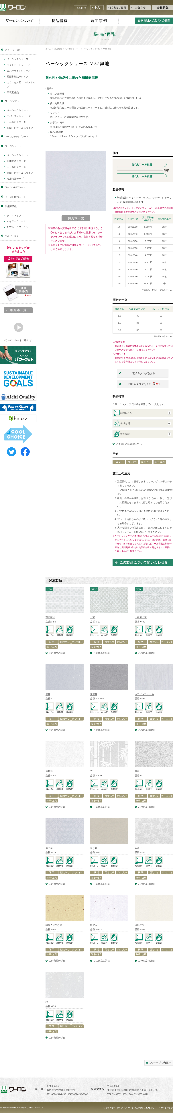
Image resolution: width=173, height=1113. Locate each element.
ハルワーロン (12, 236)
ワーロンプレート (72, 49)
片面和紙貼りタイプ (17, 76)
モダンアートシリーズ (19, 65)
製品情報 (59, 20)
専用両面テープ (15, 178)
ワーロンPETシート (15, 187)
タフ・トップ (14, 215)
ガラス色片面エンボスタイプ (21, 84)
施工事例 (99, 20)
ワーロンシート (13, 146)
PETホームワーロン (17, 227)
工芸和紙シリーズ (16, 122)
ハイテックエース (16, 221)
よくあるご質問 (117, 7)
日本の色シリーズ (16, 161)
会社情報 (162, 7)
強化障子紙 (11, 206)
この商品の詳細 (57, 653)
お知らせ (140, 7)
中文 (97, 7)
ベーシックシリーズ (91, 49)
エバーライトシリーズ (19, 70)
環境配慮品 (13, 92)
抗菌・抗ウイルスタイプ (20, 128)
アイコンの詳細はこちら (129, 443)
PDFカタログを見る (139, 384)
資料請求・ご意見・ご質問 (154, 21)
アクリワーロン (13, 50)
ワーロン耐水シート (15, 197)
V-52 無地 (107, 49)
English (80, 7)
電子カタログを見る (144, 373)
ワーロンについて (20, 20)
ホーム (48, 49)
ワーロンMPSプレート (17, 136)
